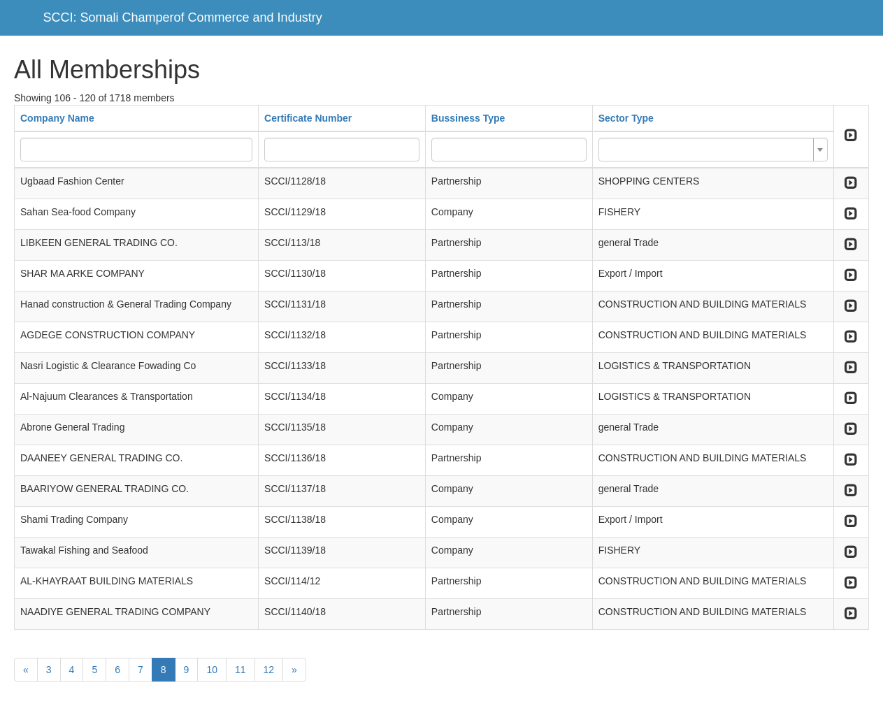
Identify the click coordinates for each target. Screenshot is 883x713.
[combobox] (713, 149)
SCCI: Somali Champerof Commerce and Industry (182, 17)
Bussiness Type (468, 118)
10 (211, 669)
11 (240, 669)
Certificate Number (308, 118)
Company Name (57, 118)
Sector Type (626, 118)
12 (269, 669)
